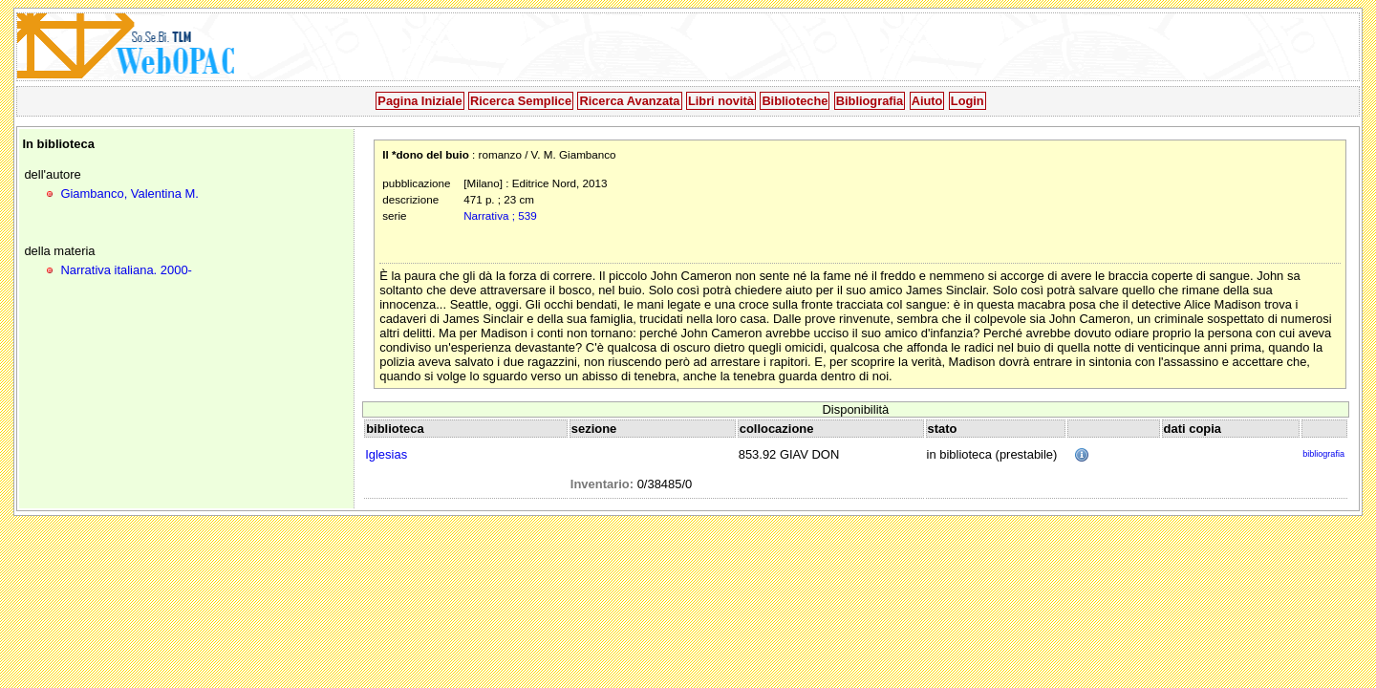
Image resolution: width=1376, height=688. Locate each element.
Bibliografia (869, 101)
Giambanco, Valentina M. (129, 193)
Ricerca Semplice (520, 101)
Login (967, 101)
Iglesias (386, 454)
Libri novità (721, 101)
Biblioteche (795, 101)
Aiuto (927, 101)
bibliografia (1323, 454)
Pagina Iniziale (419, 101)
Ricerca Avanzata (629, 101)
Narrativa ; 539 (499, 215)
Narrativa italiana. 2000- (126, 270)
